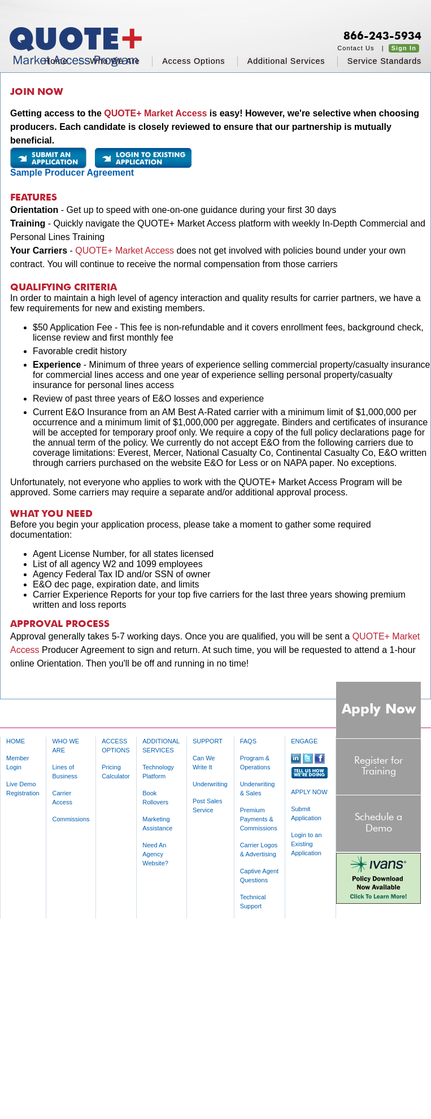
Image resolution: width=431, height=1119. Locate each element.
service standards (384, 61)
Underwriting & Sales (257, 788)
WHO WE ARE (65, 746)
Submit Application (306, 813)
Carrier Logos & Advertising (259, 849)
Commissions (70, 819)
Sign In (403, 48)
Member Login (17, 762)
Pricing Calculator (116, 772)
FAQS (248, 741)
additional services (286, 61)
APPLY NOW (309, 792)
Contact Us (355, 48)
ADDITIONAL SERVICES (161, 746)
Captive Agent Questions (259, 875)
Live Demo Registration (23, 788)
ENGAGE (304, 741)
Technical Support (253, 901)
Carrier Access (62, 797)
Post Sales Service (208, 805)
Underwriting (210, 784)
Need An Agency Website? (155, 854)
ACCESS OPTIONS (116, 746)
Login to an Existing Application (306, 843)
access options (193, 61)
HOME (15, 741)
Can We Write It (204, 762)
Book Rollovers (155, 797)
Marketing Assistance (157, 823)
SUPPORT (208, 741)
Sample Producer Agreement (72, 172)
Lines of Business (64, 772)
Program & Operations (255, 762)
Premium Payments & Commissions (258, 819)
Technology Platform (158, 772)
